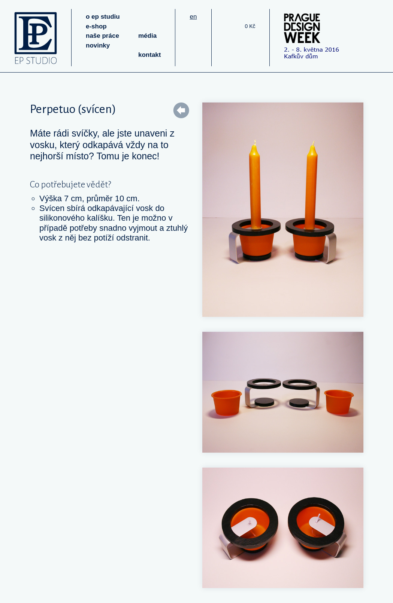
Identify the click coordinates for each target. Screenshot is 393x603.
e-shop (96, 26)
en (193, 16)
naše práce (102, 35)
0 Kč (250, 26)
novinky (98, 45)
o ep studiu (103, 16)
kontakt (149, 54)
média (147, 35)
